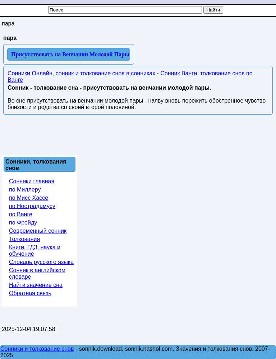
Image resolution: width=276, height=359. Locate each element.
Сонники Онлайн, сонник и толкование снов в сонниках (82, 73)
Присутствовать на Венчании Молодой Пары (70, 54)
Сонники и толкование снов (37, 349)
